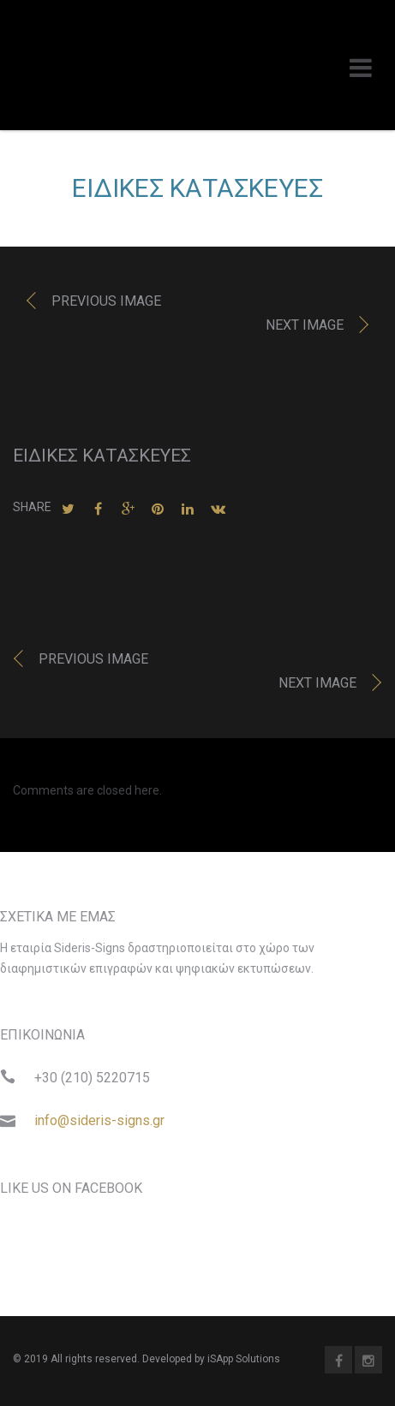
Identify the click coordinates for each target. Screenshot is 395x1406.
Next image (305, 325)
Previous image (106, 301)
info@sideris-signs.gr (99, 1120)
